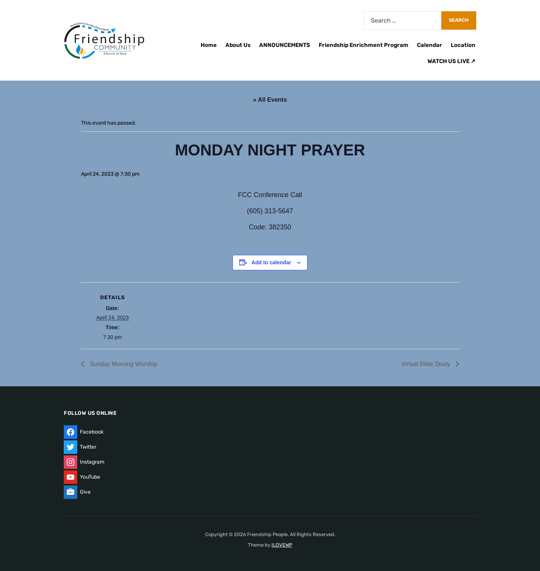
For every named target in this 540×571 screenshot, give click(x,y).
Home (209, 45)
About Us (237, 45)
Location (463, 45)
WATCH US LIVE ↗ (452, 61)
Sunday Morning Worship (122, 364)
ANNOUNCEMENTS (284, 45)
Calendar (429, 45)
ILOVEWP (282, 545)
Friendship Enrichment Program (363, 45)
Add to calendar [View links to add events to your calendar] (271, 262)
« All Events (270, 99)
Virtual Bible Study (426, 364)
